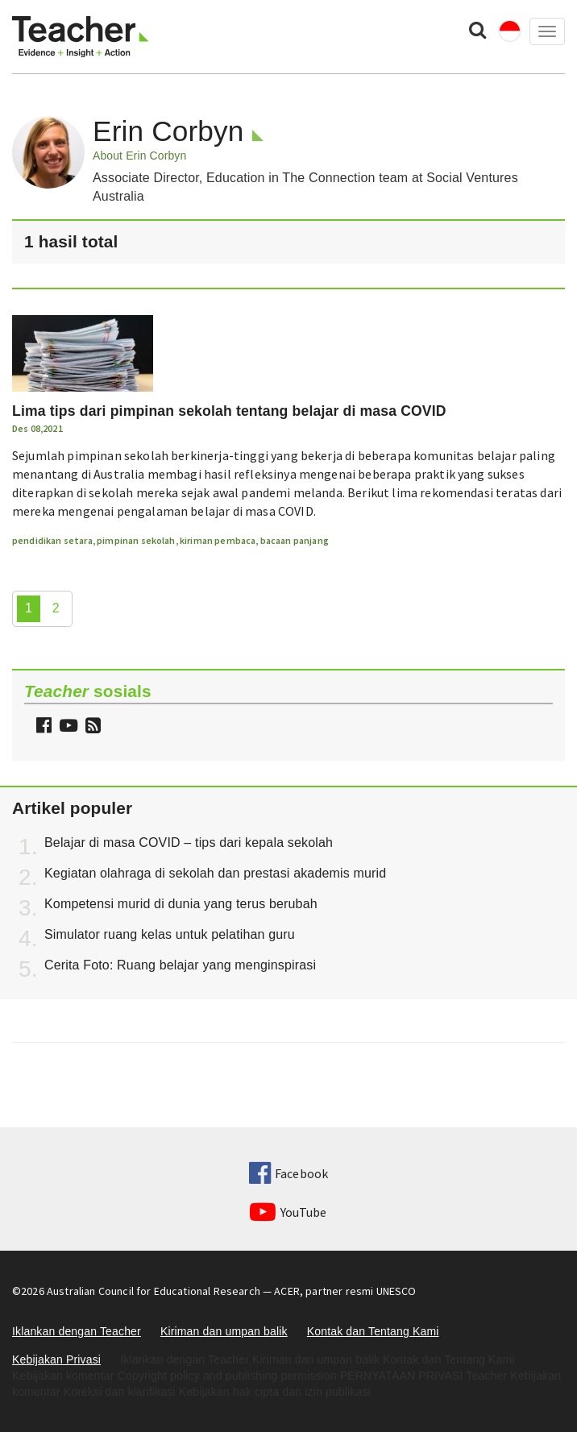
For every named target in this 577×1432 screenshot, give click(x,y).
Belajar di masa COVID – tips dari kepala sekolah (188, 842)
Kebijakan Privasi (56, 1359)
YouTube (288, 1212)
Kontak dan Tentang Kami (373, 1331)
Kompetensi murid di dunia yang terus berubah (181, 904)
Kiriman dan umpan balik (224, 1331)
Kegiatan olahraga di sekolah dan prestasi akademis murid (215, 873)
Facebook (288, 1173)
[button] (91, 727)
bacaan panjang (294, 540)
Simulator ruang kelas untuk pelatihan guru (169, 934)
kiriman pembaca (217, 540)
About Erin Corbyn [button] (139, 155)
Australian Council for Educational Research (153, 1291)
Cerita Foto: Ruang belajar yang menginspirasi (180, 965)
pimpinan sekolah (136, 540)
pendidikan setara (52, 540)
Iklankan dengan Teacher (76, 1331)
